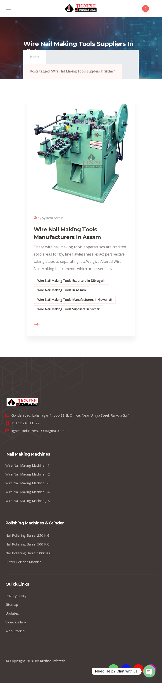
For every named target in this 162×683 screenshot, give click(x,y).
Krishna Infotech (52, 661)
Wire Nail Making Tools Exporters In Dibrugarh (71, 280)
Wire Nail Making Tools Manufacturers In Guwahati (74, 299)
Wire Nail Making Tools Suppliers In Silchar (68, 309)
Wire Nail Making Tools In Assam (61, 290)
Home (34, 57)
